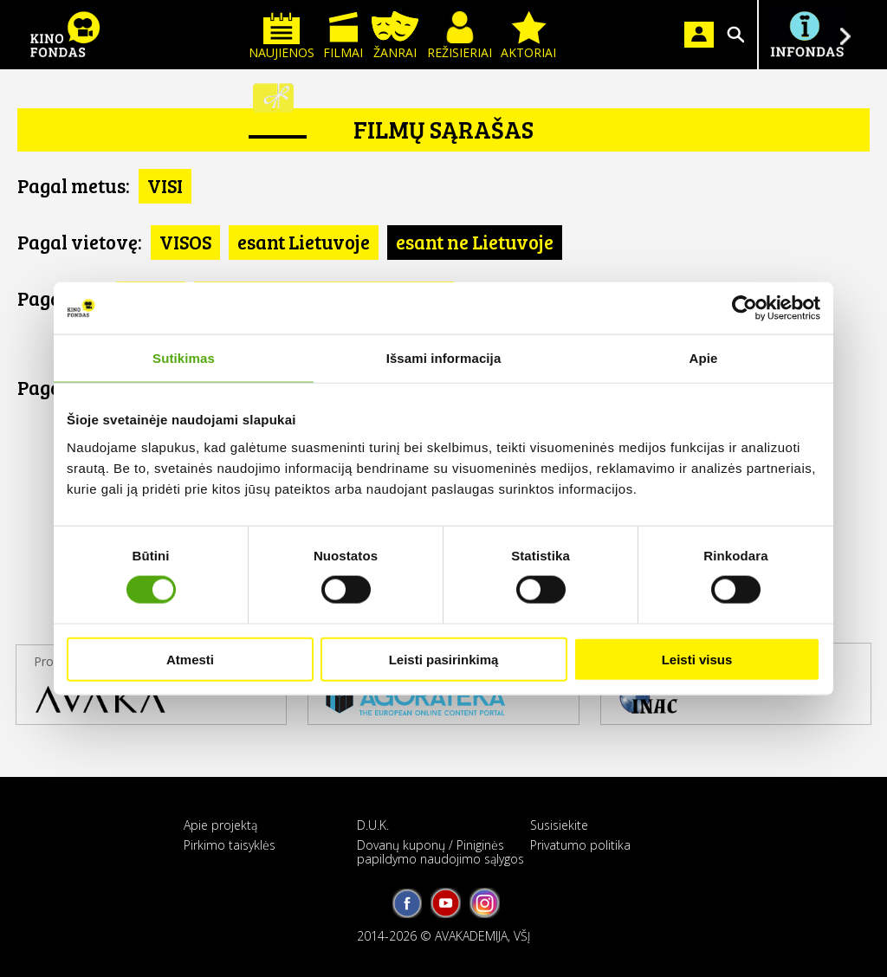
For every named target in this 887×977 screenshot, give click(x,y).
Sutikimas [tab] (183, 358)
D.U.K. (373, 825)
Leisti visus (697, 658)
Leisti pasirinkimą (444, 658)
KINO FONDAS (65, 34)
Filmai (343, 36)
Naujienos (281, 36)
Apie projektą (220, 825)
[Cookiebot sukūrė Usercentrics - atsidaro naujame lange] (744, 308)
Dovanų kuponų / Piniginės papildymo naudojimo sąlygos (440, 851)
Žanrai (395, 36)
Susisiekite (559, 825)
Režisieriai (459, 36)
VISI (165, 185)
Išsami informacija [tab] (444, 358)
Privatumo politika (580, 845)
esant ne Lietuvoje (475, 242)
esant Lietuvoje (303, 242)
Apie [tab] (704, 358)
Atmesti (190, 658)
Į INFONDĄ (806, 34)
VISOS (185, 242)
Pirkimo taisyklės (229, 845)
